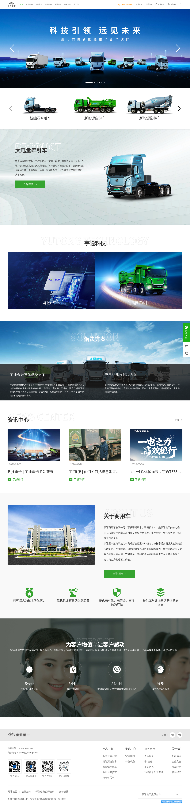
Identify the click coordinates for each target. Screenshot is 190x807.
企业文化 (176, 761)
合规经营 (176, 767)
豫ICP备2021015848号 (18, 799)
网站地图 (12, 791)
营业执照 (62, 799)
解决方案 (39, 4)
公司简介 (176, 756)
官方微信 (172, 4)
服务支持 (67, 4)
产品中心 (29, 4)
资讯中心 (48, 4)
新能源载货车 (110, 772)
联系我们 (149, 4)
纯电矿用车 (108, 777)
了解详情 (30, 184)
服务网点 (149, 767)
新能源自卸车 (110, 761)
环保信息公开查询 (153, 772)
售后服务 (149, 756)
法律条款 (26, 791)
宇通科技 (58, 4)
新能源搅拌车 (110, 767)
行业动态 (130, 761)
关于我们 (76, 4)
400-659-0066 (125, 4)
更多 (178, 420)
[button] (89, 82)
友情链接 (63, 791)
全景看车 (139, 4)
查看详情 (119, 573)
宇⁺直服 (148, 761)
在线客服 (159, 4)
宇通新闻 (130, 756)
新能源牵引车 (110, 756)
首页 (21, 4)
